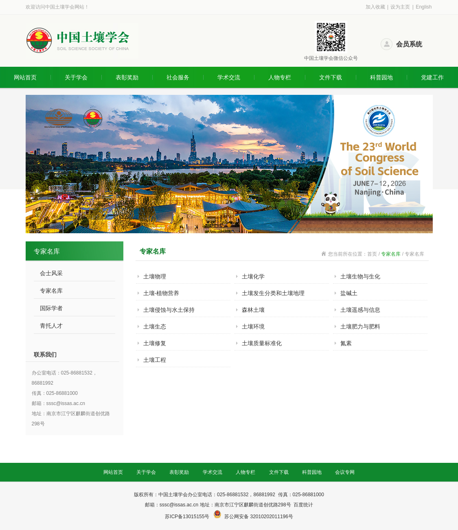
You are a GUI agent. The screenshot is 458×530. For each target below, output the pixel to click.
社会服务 (178, 77)
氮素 (346, 343)
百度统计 (303, 505)
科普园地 (381, 77)
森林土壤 (253, 310)
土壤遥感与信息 (360, 310)
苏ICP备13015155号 (188, 516)
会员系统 (409, 44)
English (424, 7)
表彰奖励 (127, 77)
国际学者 (51, 308)
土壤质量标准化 (262, 343)
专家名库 (51, 290)
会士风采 (51, 273)
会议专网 (345, 472)
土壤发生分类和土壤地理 (273, 293)
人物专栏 (279, 77)
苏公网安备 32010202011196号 (258, 516)
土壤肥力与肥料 (360, 326)
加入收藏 (375, 7)
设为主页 (400, 7)
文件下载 (330, 77)
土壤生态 (154, 326)
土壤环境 (253, 326)
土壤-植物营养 (161, 293)
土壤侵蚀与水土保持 (169, 310)
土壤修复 (154, 343)
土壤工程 (154, 360)
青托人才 (51, 325)
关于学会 (76, 77)
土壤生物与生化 (360, 276)
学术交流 (228, 77)
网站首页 (25, 77)
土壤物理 (154, 276)
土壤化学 (253, 276)
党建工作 (432, 77)
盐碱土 (348, 293)
